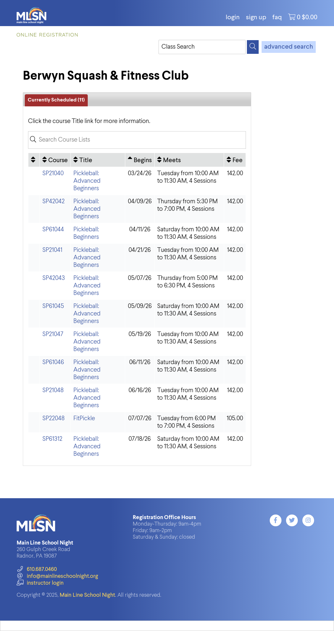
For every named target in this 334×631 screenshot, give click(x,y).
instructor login (40, 583)
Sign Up (256, 17)
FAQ (277, 17)
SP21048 (53, 390)
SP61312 (52, 439)
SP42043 (53, 278)
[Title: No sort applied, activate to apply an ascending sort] (98, 160)
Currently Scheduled (56, 100)
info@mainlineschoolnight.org (57, 576)
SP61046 (53, 362)
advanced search (288, 47)
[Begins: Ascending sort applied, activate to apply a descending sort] (139, 160)
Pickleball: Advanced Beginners (86, 181)
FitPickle (84, 418)
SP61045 (53, 306)
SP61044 (53, 229)
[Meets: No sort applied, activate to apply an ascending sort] (189, 160)
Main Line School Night (87, 595)
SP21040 (53, 173)
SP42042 (53, 201)
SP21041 (52, 250)
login (233, 17)
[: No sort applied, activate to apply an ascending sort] (33, 160)
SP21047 (52, 334)
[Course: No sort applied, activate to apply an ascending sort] (55, 160)
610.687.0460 (37, 569)
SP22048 (53, 418)
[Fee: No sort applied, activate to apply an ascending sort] (235, 160)
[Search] (253, 47)
